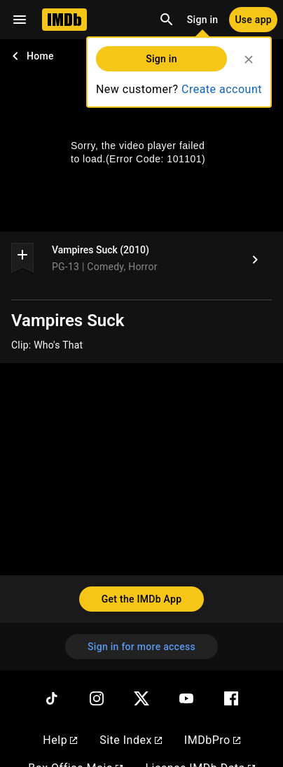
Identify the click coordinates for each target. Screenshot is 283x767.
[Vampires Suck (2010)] (255, 259)
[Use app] (253, 19)
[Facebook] (231, 698)
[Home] (64, 19)
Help (60, 740)
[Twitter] (141, 698)
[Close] (248, 59)
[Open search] (167, 19)
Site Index (130, 740)
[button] (22, 257)
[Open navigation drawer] (19, 19)
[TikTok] (52, 698)
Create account (221, 89)
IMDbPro (212, 740)
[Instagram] (96, 698)
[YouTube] (186, 698)
